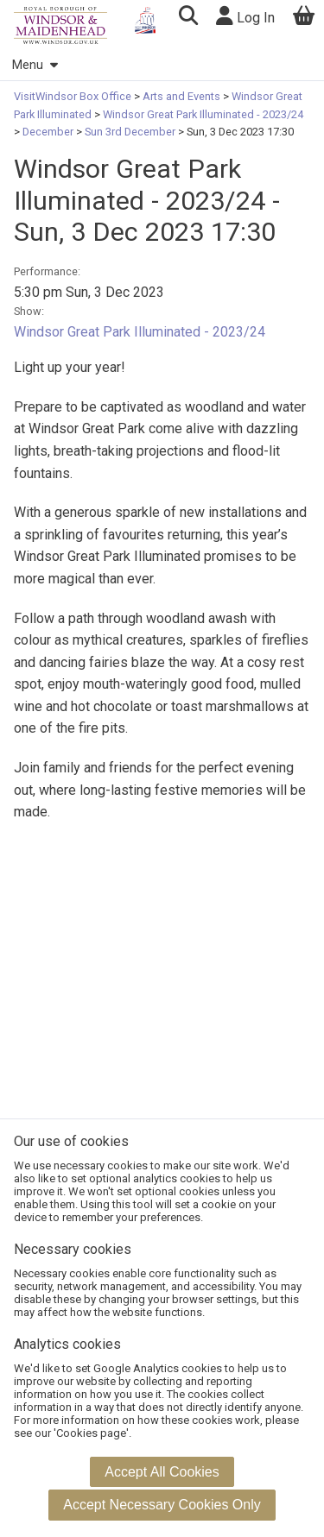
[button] (187, 17)
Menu (34, 65)
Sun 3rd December (130, 131)
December (48, 131)
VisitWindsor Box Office (74, 96)
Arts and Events (181, 96)
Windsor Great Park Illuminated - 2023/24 (201, 114)
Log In (245, 16)
